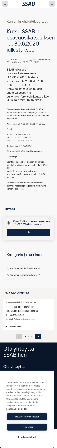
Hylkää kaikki (27, 427)
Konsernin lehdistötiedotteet (25, 268)
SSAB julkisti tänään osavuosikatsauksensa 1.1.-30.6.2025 (22, 311)
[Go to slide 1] (25, 336)
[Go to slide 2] (28, 336)
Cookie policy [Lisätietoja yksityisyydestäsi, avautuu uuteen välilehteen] (20, 409)
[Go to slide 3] (32, 336)
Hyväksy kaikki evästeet (27, 416)
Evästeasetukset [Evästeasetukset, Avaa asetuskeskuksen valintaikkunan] (27, 437)
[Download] (28, 232)
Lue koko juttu (13, 326)
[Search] (5, 4)
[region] (27, 409)
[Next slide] (38, 336)
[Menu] (52, 4)
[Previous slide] (19, 336)
